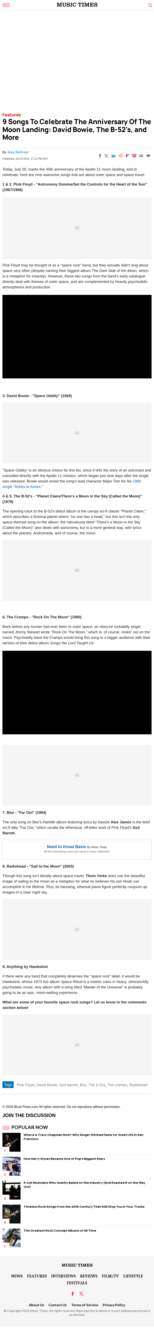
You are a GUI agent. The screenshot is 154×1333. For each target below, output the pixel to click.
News (17, 1275)
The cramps (117, 1085)
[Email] (141, 155)
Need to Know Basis (66, 846)
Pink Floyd (25, 1085)
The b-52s (96, 1085)
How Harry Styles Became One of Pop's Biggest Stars (64, 1159)
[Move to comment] (148, 155)
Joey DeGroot (17, 152)
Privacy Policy (114, 1305)
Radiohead (138, 1085)
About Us (36, 1305)
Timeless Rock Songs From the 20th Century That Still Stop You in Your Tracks (84, 1206)
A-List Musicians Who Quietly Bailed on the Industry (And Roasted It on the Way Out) (84, 1184)
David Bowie (46, 1085)
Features (11, 115)
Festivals (77, 1282)
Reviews (88, 1275)
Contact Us (57, 1305)
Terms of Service (84, 1305)
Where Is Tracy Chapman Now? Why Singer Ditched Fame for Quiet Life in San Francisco (83, 1137)
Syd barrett (68, 1085)
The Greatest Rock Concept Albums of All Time (60, 1230)
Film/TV (110, 1275)
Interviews (63, 1275)
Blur (83, 1085)
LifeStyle (133, 1275)
